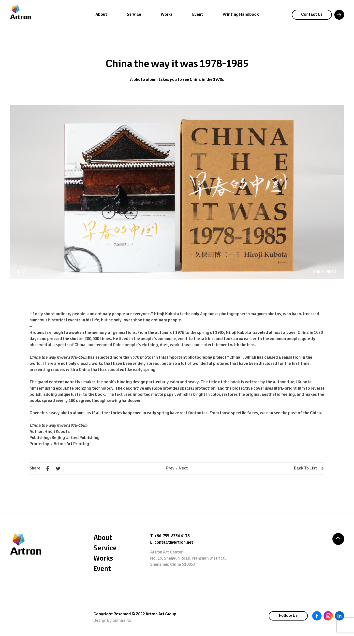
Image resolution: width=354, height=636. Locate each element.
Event (197, 14)
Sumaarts (122, 620)
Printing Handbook (241, 14)
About (101, 14)
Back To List (309, 474)
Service (134, 14)
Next (183, 474)
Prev (170, 474)
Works (167, 14)
